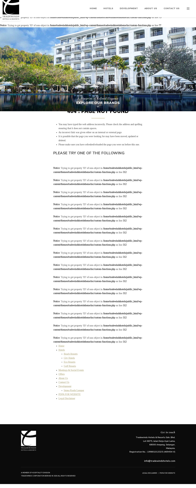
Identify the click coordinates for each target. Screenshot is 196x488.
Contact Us (172, 8)
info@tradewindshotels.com (159, 461)
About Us (150, 8)
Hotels (108, 8)
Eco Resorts (69, 362)
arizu (4, 486)
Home (93, 8)
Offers (62, 374)
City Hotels (69, 358)
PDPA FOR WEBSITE (70, 394)
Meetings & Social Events (71, 370)
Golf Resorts (70, 366)
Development (129, 8)
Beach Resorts (71, 354)
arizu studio (1, 486)
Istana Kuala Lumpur (74, 390)
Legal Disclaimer (67, 398)
